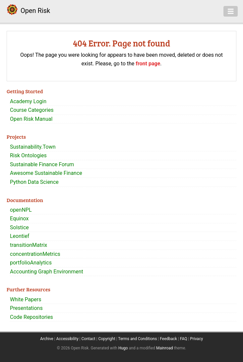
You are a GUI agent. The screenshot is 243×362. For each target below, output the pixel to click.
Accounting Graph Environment (46, 271)
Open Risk (35, 11)
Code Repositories (31, 317)
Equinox (19, 218)
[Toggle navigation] (230, 11)
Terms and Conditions (137, 338)
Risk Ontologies (28, 155)
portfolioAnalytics (31, 262)
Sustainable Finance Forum (42, 164)
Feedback (168, 338)
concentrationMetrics (35, 254)
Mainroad (164, 348)
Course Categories (32, 110)
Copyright (106, 338)
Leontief (19, 236)
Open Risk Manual (31, 119)
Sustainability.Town (33, 147)
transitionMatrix (28, 245)
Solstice (19, 227)
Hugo (123, 348)
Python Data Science (34, 182)
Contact (88, 338)
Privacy (196, 338)
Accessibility (67, 338)
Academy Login (28, 101)
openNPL (21, 210)
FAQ (183, 338)
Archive (46, 338)
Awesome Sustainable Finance (46, 173)
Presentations (26, 308)
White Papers (25, 299)
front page (148, 63)
